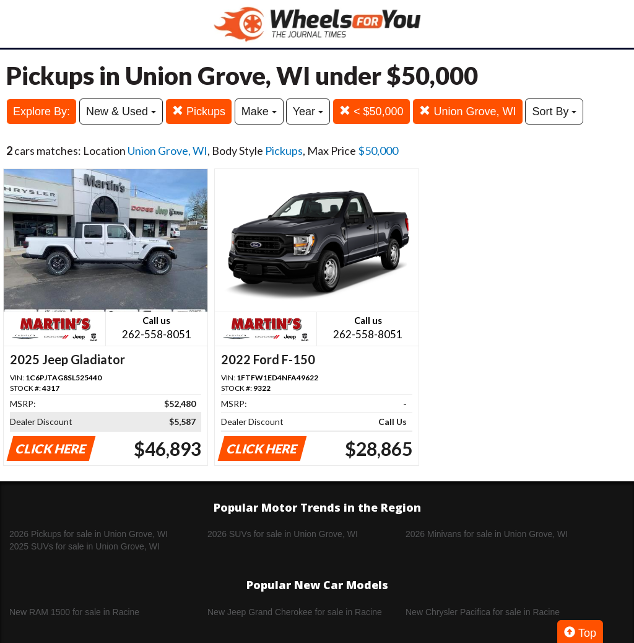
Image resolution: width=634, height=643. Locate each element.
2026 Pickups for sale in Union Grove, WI (88, 534)
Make (259, 111)
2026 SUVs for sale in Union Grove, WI (282, 534)
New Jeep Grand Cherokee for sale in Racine (294, 612)
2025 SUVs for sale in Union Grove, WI (84, 546)
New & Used (121, 111)
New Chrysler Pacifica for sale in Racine (483, 612)
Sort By (554, 111)
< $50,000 (371, 111)
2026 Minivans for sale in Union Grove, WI (487, 534)
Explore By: (41, 111)
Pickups (198, 111)
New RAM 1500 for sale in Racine (74, 612)
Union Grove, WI (467, 111)
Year (308, 111)
